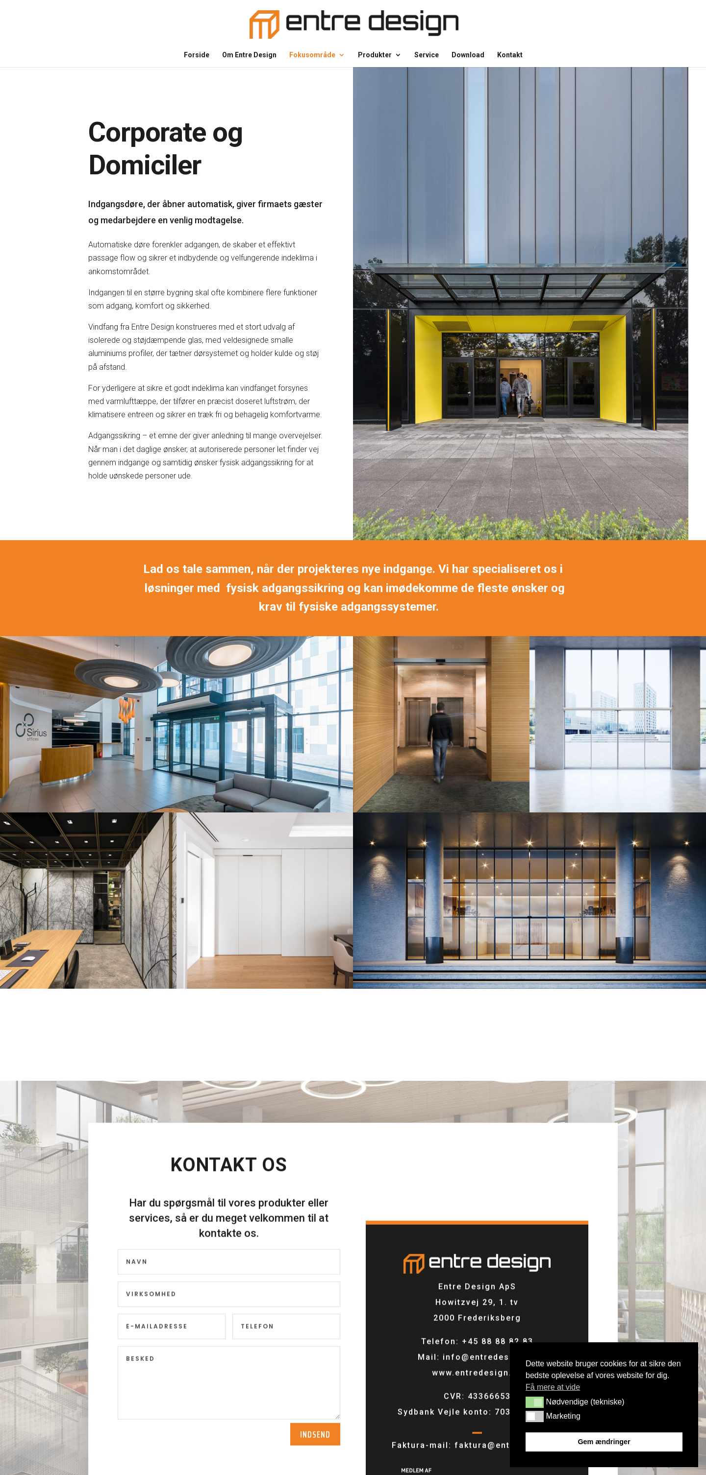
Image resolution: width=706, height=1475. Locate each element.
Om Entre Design (249, 55)
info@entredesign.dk (490, 1362)
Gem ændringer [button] (604, 1442)
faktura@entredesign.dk (508, 1450)
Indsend (315, 1440)
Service (426, 55)
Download (468, 55)
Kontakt (510, 55)
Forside (196, 55)
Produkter (375, 55)
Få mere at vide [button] (553, 1387)
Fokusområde (312, 55)
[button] (535, 1402)
